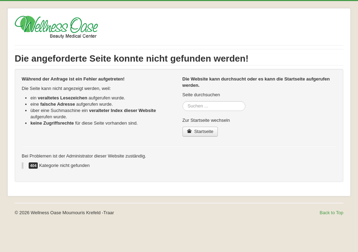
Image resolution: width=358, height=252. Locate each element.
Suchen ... (182, 101)
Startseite (200, 131)
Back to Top (331, 212)
